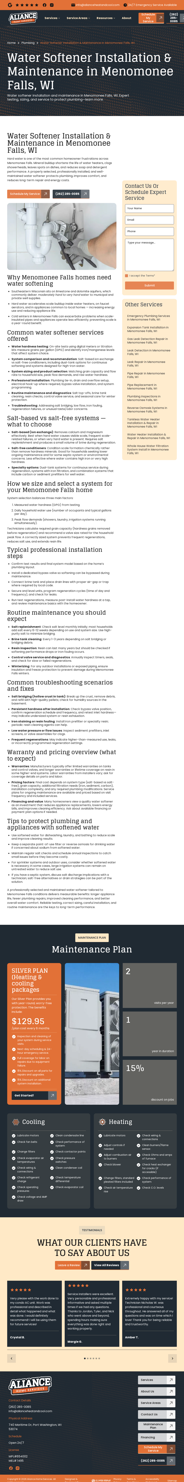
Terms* (150, 290)
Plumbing (27, 43)
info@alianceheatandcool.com (30, 1411)
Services (51, 18)
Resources (104, 18)
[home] (23, 18)
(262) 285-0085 (20, 1407)
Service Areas (77, 18)
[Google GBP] (23, 5)
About (126, 18)
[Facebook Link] (11, 1468)
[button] (52, 18)
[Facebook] (44, 5)
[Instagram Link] (17, 1468)
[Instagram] (52, 5)
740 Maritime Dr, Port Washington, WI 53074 (35, 1427)
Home (11, 43)
